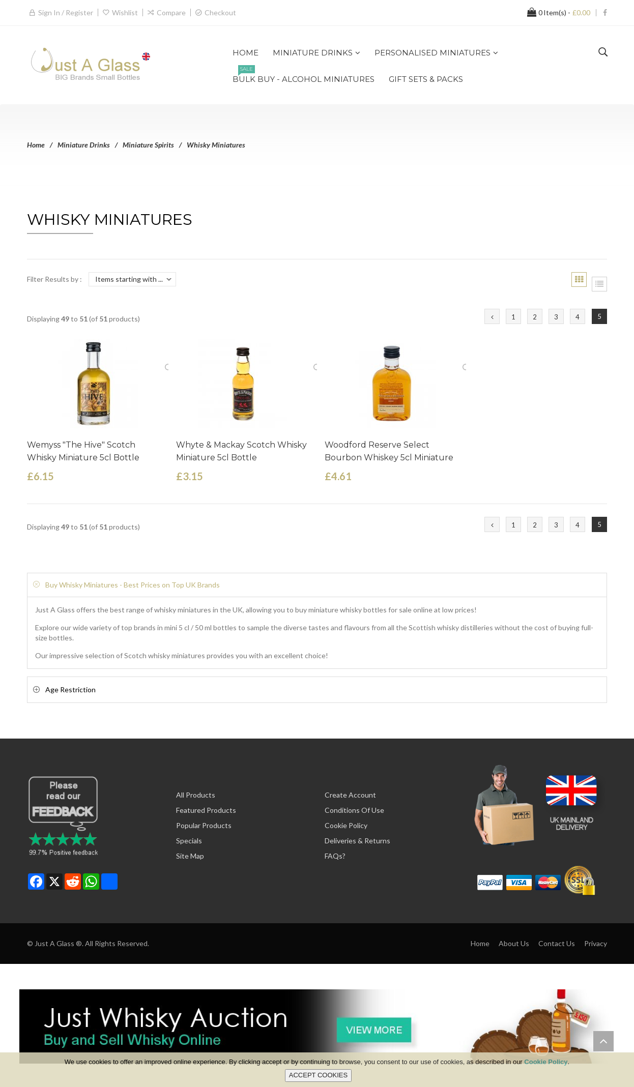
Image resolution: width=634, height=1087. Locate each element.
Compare (171, 12)
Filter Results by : (54, 279)
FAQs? (335, 853)
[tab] (317, 583)
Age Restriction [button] (70, 687)
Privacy (595, 941)
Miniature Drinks (83, 144)
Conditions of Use (354, 808)
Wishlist (125, 12)
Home (36, 144)
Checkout (220, 12)
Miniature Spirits (148, 144)
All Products (195, 792)
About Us (514, 941)
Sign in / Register (65, 12)
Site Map (190, 853)
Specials (189, 838)
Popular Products (204, 823)
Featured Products (206, 808)
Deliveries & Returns (357, 838)
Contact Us (556, 941)
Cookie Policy (346, 823)
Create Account (350, 792)
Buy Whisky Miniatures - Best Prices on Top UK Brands (132, 583)
